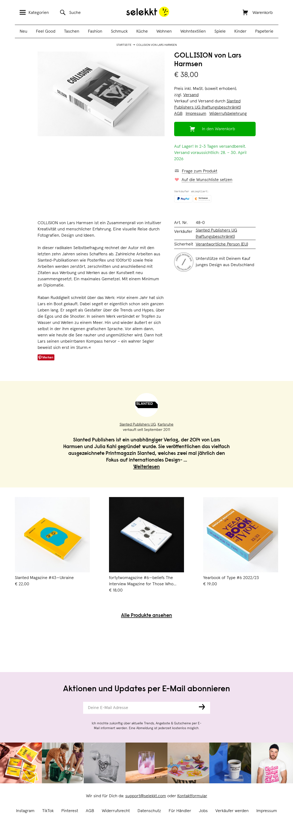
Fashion (95, 31)
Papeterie (264, 31)
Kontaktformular (192, 796)
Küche (142, 31)
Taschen (71, 31)
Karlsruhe (165, 424)
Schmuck (119, 31)
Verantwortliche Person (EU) (222, 244)
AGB (90, 811)
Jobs (203, 811)
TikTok (48, 811)
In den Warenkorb (218, 129)
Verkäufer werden (232, 811)
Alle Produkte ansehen (146, 615)
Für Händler (180, 811)
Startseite (124, 45)
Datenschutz (149, 811)
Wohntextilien (193, 31)
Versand (191, 95)
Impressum (266, 811)
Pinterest (69, 811)
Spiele (220, 31)
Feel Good (45, 31)
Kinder (240, 31)
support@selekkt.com (145, 796)
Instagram (25, 811)
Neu (23, 31)
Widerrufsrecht (116, 811)
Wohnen (164, 31)
